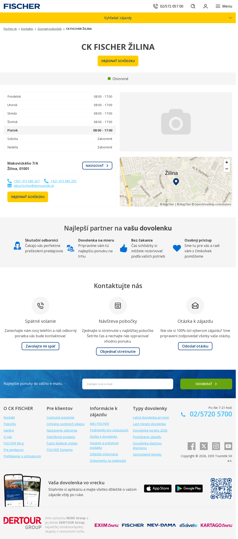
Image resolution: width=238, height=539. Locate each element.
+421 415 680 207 (27, 181)
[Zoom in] (227, 162)
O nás (8, 437)
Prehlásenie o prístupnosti (22, 456)
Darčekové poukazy (61, 437)
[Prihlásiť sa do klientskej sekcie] (205, 6)
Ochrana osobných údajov (65, 424)
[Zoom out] (227, 169)
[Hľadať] (193, 6)
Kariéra (9, 430)
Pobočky (10, 424)
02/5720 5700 (210, 413)
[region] (176, 182)
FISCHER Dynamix (60, 450)
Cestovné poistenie (60, 417)
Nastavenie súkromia (62, 430)
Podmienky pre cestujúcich (109, 430)
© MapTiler (167, 204)
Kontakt (9, 417)
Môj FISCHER (99, 424)
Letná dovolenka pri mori (151, 417)
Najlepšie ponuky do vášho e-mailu (33, 383)
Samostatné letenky (147, 454)
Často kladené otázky (62, 443)
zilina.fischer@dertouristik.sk (34, 186)
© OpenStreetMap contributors (211, 204)
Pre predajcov (14, 450)
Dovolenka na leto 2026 (150, 430)
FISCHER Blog (14, 443)
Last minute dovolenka (149, 424)
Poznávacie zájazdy (147, 437)
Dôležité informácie (104, 454)
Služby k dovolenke (103, 436)
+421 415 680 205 (63, 181)
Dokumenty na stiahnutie (108, 460)
